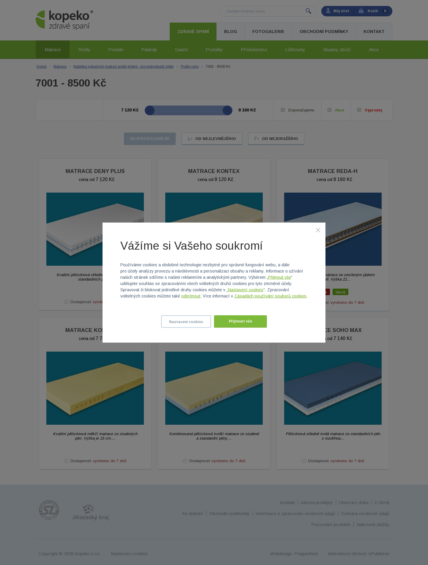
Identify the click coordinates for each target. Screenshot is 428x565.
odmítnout (190, 296)
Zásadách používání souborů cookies (270, 296)
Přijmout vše (279, 277)
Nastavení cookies (245, 289)
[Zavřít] (318, 230)
